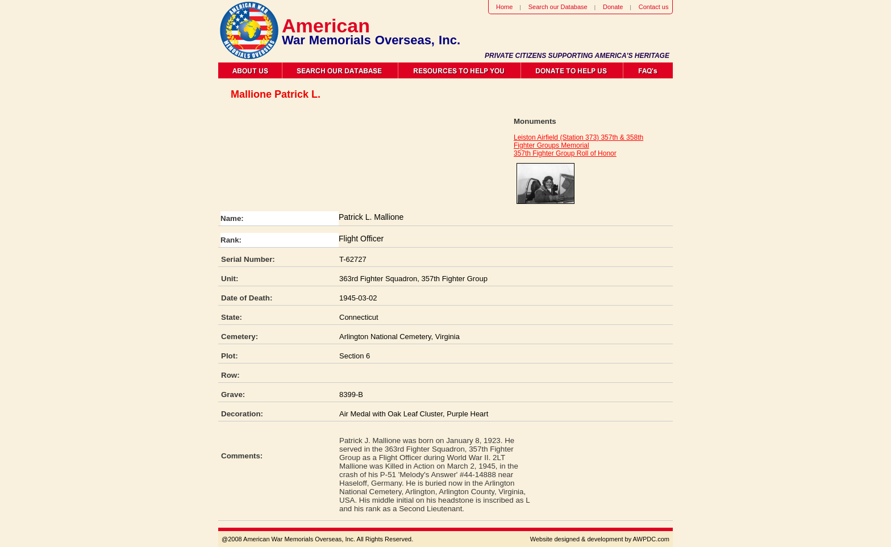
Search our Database (558, 6)
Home (504, 6)
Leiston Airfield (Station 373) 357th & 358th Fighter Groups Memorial (578, 141)
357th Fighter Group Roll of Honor (565, 153)
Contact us (654, 6)
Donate (613, 6)
